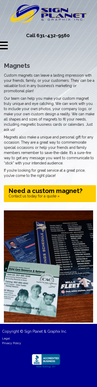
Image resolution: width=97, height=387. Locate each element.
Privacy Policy (11, 343)
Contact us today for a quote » (46, 192)
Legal (6, 338)
